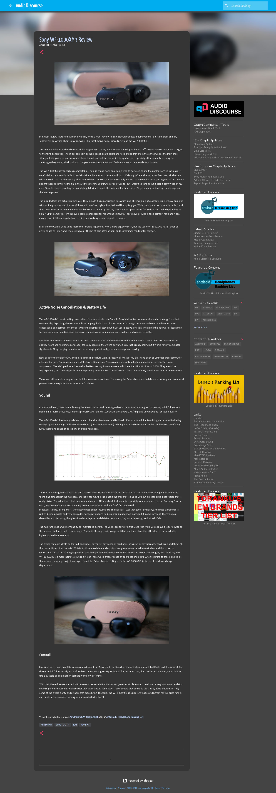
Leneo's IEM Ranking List (219, 405)
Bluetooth (62, 725)
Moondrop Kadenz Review (208, 236)
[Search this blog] (249, 5)
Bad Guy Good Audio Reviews (209, 448)
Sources (207, 307)
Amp (235, 307)
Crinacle (236, 356)
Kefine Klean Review (205, 246)
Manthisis (200, 363)
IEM (75, 725)
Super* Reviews (202, 438)
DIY (196, 320)
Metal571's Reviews (204, 455)
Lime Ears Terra (202, 150)
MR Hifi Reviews (202, 452)
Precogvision (202, 356)
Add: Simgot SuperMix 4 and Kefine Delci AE (217, 157)
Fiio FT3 (198, 173)
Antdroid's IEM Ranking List (83, 717)
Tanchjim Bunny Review (206, 243)
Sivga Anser (200, 169)
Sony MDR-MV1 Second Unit (209, 176)
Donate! (198, 418)
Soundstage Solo (203, 445)
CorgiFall (215, 344)
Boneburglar (221, 356)
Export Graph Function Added (209, 183)
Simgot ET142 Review (206, 232)
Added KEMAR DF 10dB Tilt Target (212, 180)
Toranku (220, 350)
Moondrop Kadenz (204, 144)
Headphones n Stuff (204, 472)
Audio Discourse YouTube (207, 258)
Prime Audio (200, 475)
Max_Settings (201, 458)
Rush (197, 350)
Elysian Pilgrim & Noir (205, 154)
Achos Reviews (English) (206, 465)
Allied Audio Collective (206, 469)
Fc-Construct (231, 344)
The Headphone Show (206, 424)
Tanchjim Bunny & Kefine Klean (210, 147)
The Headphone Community (209, 421)
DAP (236, 314)
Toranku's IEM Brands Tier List (219, 523)
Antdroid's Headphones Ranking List (219, 293)
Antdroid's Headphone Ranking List (124, 717)
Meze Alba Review (204, 239)
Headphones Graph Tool (207, 128)
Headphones (222, 307)
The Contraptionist (203, 479)
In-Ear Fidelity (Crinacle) (206, 428)
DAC (197, 314)
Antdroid (46, 725)
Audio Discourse (29, 5)
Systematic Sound (203, 441)
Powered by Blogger (138, 780)
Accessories (209, 320)
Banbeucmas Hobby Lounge (208, 482)
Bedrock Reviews (203, 462)
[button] (41, 52)
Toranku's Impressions (205, 431)
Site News (208, 314)
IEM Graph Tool (202, 131)
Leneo (208, 350)
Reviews (85, 725)
